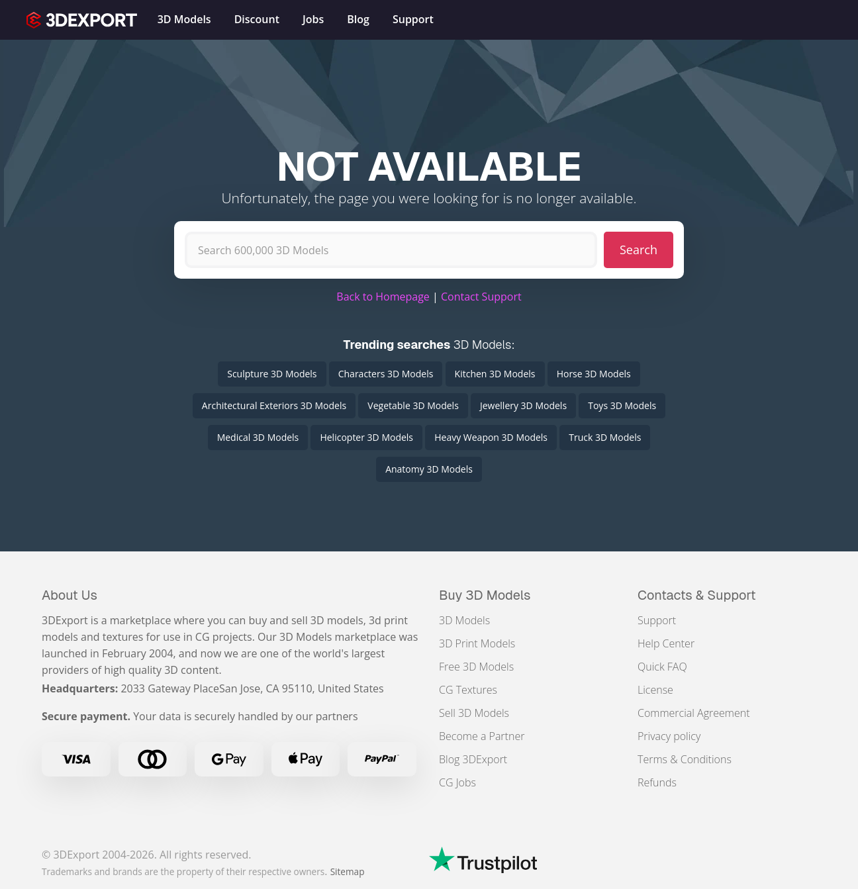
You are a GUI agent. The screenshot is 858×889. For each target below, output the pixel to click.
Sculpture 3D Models (271, 373)
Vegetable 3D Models (412, 405)
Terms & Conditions (685, 759)
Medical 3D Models (258, 437)
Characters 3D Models (386, 373)
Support (657, 620)
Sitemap (347, 871)
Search (638, 249)
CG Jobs (457, 782)
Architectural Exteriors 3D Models (274, 405)
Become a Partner (481, 736)
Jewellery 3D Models (523, 405)
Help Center (666, 643)
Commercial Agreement (694, 713)
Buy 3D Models (485, 595)
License (655, 689)
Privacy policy (669, 736)
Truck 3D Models (605, 437)
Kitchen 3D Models (495, 373)
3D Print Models (477, 643)
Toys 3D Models (622, 405)
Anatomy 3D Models (429, 469)
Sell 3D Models (474, 713)
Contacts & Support (697, 595)
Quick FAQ (662, 666)
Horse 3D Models (594, 373)
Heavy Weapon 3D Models (491, 437)
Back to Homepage (383, 296)
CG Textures (468, 689)
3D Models (464, 620)
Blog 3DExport (473, 759)
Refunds (657, 782)
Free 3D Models (476, 666)
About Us (69, 595)
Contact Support (481, 296)
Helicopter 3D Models (366, 437)
